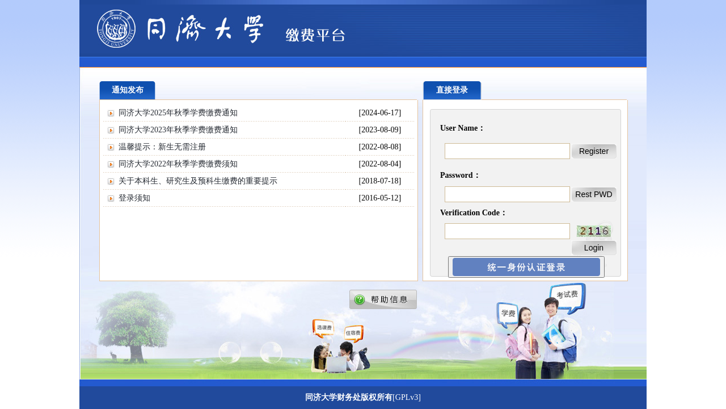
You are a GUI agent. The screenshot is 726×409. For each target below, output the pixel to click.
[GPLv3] (406, 397)
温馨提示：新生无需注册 (162, 147)
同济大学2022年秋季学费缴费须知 (178, 164)
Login (593, 247)
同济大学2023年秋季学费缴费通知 (178, 130)
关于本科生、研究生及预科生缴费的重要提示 (198, 181)
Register (594, 151)
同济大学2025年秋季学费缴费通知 (178, 112)
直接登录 (452, 90)
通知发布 (127, 90)
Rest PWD (593, 194)
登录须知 (134, 198)
